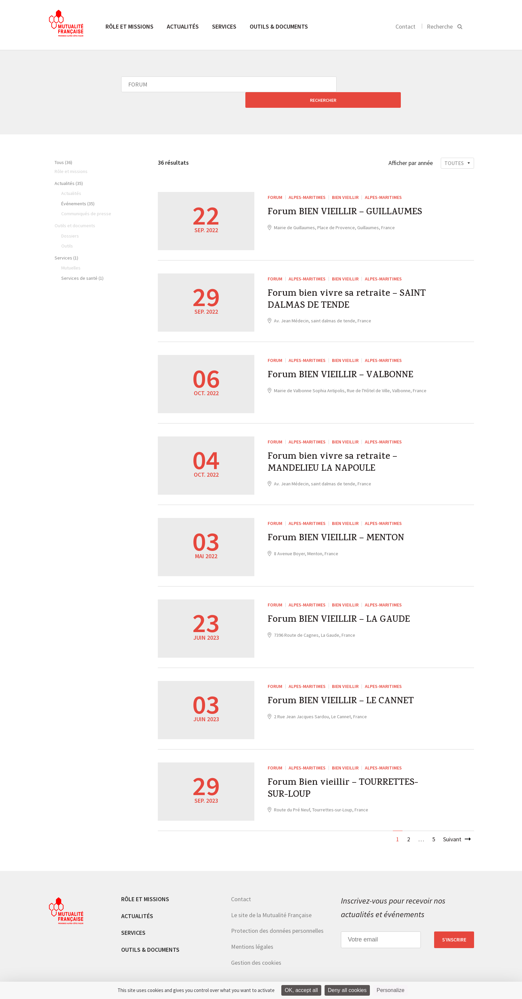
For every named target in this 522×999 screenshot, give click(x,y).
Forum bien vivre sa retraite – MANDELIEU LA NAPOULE (336, 449)
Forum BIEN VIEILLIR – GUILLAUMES (351, 198)
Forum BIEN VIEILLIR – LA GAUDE (344, 605)
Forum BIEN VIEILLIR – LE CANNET (346, 687)
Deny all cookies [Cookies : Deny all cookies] (347, 990)
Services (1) (66, 242)
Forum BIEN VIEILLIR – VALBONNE (346, 361)
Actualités (183, 26)
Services (224, 26)
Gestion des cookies (256, 947)
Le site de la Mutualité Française (271, 899)
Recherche (440, 26)
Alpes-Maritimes (307, 182)
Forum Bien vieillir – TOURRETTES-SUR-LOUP (348, 775)
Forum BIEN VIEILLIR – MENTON (341, 524)
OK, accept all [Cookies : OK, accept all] (301, 990)
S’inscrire (454, 924)
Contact (405, 26)
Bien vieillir (345, 182)
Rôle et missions (129, 26)
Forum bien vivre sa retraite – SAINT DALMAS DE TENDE (352, 286)
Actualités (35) (69, 168)
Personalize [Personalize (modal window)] (390, 990)
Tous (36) (63, 147)
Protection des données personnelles (277, 915)
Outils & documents (279, 26)
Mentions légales (252, 931)
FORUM (275, 182)
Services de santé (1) (82, 262)
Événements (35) (78, 188)
